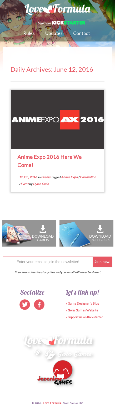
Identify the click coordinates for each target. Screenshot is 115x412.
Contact (81, 33)
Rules (29, 33)
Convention (88, 177)
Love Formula (52, 403)
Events (46, 177)
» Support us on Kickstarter (84, 317)
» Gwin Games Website (82, 310)
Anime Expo (69, 177)
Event (25, 184)
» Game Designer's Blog (82, 303)
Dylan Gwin (41, 184)
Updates (54, 33)
